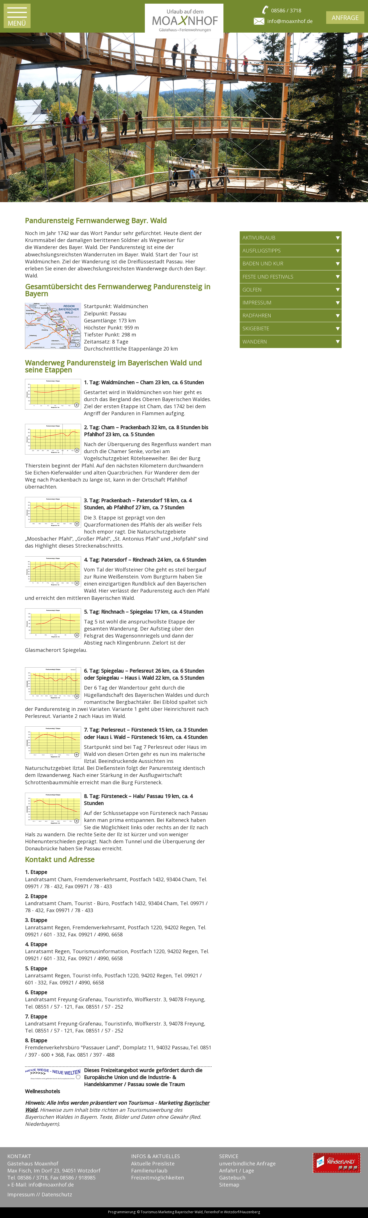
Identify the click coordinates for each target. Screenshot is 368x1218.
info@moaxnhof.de (290, 21)
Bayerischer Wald (189, 1212)
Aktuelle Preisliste (153, 1163)
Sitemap (229, 1184)
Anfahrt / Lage (236, 1170)
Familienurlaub (149, 1170)
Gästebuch (232, 1177)
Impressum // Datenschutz (39, 1194)
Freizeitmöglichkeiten (157, 1177)
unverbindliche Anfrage (247, 1163)
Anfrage (345, 17)
